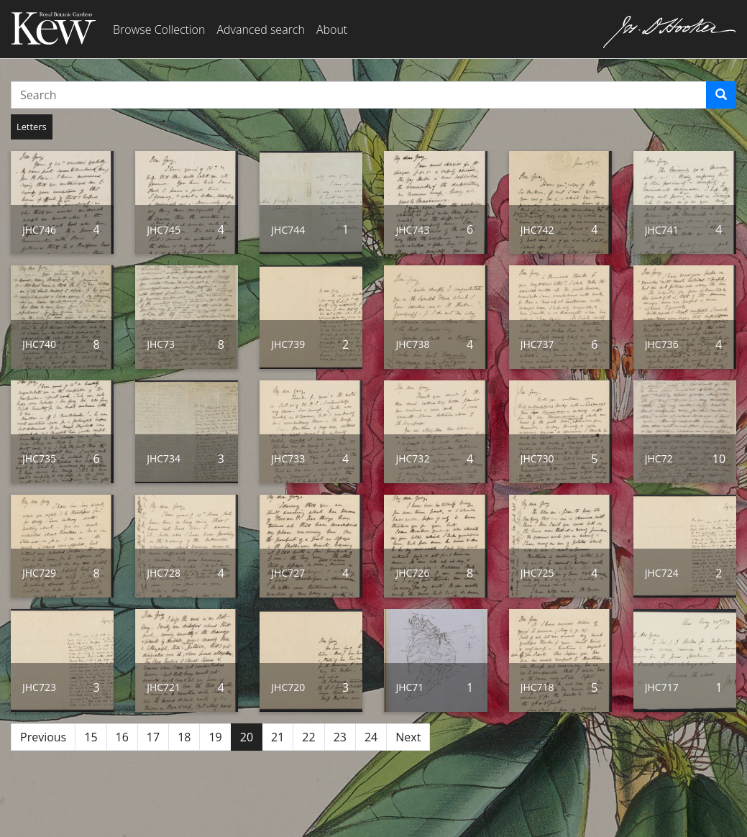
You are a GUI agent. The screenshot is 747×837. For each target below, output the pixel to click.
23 (340, 737)
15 (90, 737)
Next (408, 737)
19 (214, 737)
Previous (43, 737)
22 (308, 737)
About (331, 29)
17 (153, 737)
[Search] (721, 95)
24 (371, 737)
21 (277, 737)
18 (184, 737)
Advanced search (260, 29)
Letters (32, 126)
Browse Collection (159, 29)
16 (122, 737)
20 (246, 737)
